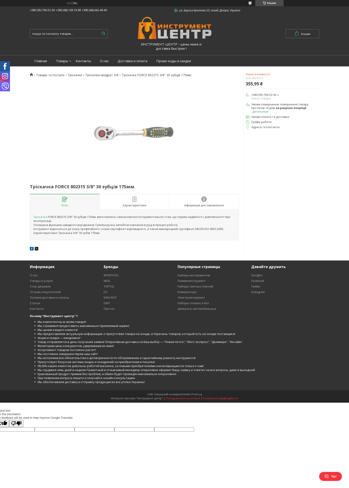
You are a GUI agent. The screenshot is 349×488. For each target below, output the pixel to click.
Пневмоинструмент (192, 281)
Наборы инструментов (194, 275)
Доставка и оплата (132, 61)
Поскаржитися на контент (183, 398)
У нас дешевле (40, 286)
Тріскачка (40, 217)
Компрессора (187, 292)
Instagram (258, 292)
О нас (104, 61)
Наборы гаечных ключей (195, 286)
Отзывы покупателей (45, 292)
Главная (40, 61)
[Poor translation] (16, 423)
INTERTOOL (111, 275)
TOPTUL (109, 286)
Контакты (83, 61)
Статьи (35, 303)
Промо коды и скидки (173, 61)
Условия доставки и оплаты (49, 297)
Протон (109, 309)
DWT (107, 303)
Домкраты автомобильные (197, 309)
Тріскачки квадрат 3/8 (101, 75)
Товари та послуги (50, 75)
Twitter (255, 286)
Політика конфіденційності (220, 398)
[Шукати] (103, 33)
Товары (62, 61)
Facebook (257, 281)
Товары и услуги (41, 281)
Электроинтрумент (191, 297)
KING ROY (110, 297)
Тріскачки (75, 75)
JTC (106, 292)
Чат (331, 476)
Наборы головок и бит (193, 303)
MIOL (107, 281)
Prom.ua (196, 394)
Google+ (257, 275)
